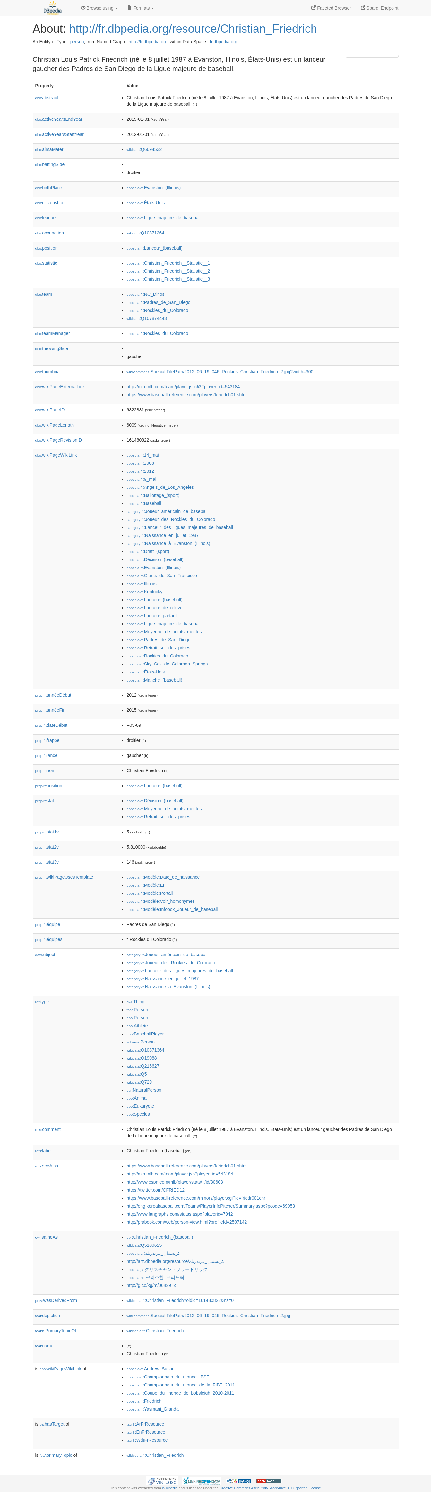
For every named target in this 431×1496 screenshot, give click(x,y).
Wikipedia (170, 1488)
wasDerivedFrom (56, 1300)
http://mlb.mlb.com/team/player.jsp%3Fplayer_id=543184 (183, 386)
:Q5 (137, 1074)
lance (46, 755)
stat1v (47, 831)
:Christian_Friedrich (155, 1330)
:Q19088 (142, 1057)
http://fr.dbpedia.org (148, 41)
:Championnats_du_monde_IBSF (168, 1376)
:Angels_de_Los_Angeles (160, 487)
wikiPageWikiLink (56, 455)
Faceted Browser (331, 8)
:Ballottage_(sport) (153, 495)
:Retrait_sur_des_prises (158, 647)
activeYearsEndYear (58, 119)
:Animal (137, 1098)
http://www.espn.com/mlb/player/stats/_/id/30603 (175, 1181)
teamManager (52, 333)
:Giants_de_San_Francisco (162, 575)
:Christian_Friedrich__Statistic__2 (168, 271)
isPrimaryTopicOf (55, 1330)
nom (45, 770)
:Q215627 (143, 1066)
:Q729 (139, 1082)
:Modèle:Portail (150, 893)
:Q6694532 (144, 149)
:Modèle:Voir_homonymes (161, 901)
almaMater (49, 149)
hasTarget (52, 1424)
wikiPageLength (54, 424)
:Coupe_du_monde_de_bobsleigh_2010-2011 (180, 1392)
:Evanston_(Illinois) (154, 187)
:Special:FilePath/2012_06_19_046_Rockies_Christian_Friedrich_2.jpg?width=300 (220, 371)
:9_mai (141, 479)
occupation (49, 232)
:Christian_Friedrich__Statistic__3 (168, 279)
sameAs (46, 1237)
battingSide (50, 164)
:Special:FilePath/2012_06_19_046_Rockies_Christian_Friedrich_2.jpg (208, 1315)
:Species (138, 1114)
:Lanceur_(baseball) (155, 248)
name (44, 1345)
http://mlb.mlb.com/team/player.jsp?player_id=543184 (180, 1173)
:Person (137, 1009)
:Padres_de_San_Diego (159, 302)
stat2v (47, 846)
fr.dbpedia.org (223, 41)
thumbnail (48, 371)
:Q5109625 (144, 1245)
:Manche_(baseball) (154, 679)
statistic (46, 263)
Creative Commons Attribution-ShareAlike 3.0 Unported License (270, 1488)
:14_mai (143, 455)
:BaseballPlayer (145, 1033)
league (45, 217)
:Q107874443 (147, 318)
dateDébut (51, 725)
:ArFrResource (145, 1424)
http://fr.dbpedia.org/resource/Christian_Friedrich (193, 28)
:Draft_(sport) (148, 551)
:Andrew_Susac (150, 1368)
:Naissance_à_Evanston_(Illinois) (168, 543)
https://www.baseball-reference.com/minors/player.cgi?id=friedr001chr (196, 1198)
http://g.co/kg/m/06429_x (151, 1285)
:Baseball (144, 503)
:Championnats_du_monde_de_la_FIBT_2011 (181, 1384)
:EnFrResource (146, 1432)
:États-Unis (146, 202)
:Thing (136, 1001)
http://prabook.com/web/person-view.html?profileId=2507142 (187, 1222)
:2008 (140, 463)
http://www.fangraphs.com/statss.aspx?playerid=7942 (180, 1214)
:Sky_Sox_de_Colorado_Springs (167, 663)
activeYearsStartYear (59, 134)
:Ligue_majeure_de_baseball (164, 217)
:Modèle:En (146, 885)
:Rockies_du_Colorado (157, 310)
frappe (47, 740)
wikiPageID (50, 409)
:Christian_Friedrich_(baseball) (160, 1237)
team (43, 294)
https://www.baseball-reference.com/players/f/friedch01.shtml (187, 394)
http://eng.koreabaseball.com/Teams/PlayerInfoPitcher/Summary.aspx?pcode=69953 (211, 1206)
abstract (46, 97)
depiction (47, 1315)
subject (45, 954)
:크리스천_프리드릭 (155, 1277)
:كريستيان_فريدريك (153, 1253)
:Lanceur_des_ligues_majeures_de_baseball (180, 527)
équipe (47, 924)
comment (48, 1129)
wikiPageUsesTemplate (64, 877)
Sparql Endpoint (380, 8)
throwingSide (51, 348)
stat (44, 800)
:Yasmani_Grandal (153, 1409)
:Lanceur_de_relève (155, 607)
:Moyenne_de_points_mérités (164, 631)
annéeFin (50, 710)
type (42, 1001)
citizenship (49, 202)
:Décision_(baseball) (155, 559)
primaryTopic (56, 1455)
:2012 (140, 471)
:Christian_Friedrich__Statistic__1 (168, 263)
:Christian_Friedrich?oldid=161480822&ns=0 (180, 1300)
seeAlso (46, 1165)
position (46, 248)
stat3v (47, 862)
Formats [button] (140, 8)
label (43, 1150)
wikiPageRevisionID (58, 440)
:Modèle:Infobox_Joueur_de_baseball (172, 909)
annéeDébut (53, 695)
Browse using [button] (99, 8)
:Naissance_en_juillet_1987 (163, 535)
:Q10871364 (146, 232)
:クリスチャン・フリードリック (167, 1269)
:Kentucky (145, 591)
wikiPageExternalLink (60, 386)
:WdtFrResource (147, 1440)
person (77, 41)
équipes (49, 939)
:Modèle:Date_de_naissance (163, 877)
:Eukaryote (140, 1106)
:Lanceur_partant (152, 615)
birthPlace (48, 187)
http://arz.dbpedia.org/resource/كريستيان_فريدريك (175, 1261)
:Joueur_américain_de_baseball (167, 511)
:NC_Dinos (146, 294)
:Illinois (142, 583)
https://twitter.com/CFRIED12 (156, 1189)
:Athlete (137, 1025)
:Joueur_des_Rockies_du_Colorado (171, 519)
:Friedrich (144, 1401)
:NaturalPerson (144, 1090)
